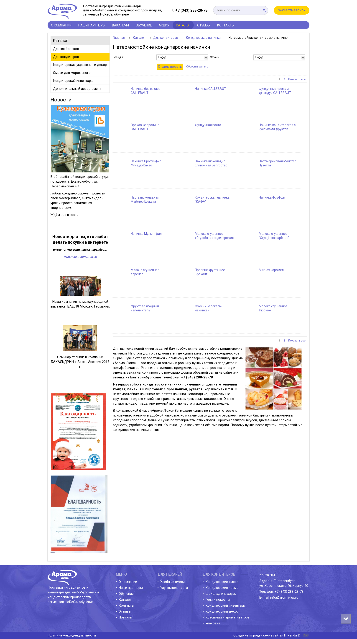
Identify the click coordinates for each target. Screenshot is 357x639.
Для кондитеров (166, 37)
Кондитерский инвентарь (225, 605)
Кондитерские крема (221, 588)
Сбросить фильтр (197, 66)
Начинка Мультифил (146, 233)
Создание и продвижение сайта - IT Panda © (266, 635)
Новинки (125, 617)
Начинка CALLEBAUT (210, 89)
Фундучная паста (208, 125)
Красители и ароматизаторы (227, 617)
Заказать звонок (291, 10)
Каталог (183, 25)
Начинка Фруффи (272, 197)
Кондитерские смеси (221, 582)
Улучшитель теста (174, 588)
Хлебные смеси (172, 582)
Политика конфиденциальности (72, 635)
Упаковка (212, 623)
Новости (61, 100)
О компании (128, 582)
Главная (119, 37)
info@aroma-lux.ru (284, 597)
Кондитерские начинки (203, 37)
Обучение (126, 594)
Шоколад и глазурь (220, 594)
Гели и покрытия (218, 600)
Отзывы (125, 611)
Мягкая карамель (272, 270)
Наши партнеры (131, 588)
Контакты (126, 605)
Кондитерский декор (222, 611)
